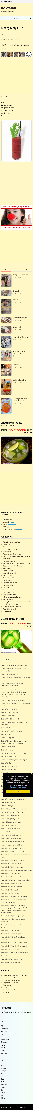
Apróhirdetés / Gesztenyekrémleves (13, 848)
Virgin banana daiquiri (10, 983)
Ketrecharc (4, 1084)
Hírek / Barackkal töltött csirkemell (12, 842)
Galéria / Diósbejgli (7, 806)
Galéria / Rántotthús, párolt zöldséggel (14, 760)
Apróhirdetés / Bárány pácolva (11, 883)
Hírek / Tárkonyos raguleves (10, 819)
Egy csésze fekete (9, 592)
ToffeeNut (16, 364)
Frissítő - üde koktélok (10, 604)
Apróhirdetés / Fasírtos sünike (11, 864)
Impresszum (4, 1107)
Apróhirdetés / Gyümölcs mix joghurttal (14, 896)
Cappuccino (16, 291)
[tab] (6, 270)
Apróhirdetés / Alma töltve (9, 956)
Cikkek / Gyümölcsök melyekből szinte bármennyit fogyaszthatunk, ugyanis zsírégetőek (14, 694)
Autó (2, 1095)
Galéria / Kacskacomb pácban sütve (13, 799)
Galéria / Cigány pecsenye (9, 712)
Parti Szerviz (5, 1031)
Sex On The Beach (9, 990)
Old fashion (7, 587)
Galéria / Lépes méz (7, 734)
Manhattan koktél (9, 578)
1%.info (3, 1048)
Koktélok (8, 7)
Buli (2, 1034)
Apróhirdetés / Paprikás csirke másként (14, 946)
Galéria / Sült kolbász (8, 716)
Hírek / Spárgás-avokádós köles (11, 845)
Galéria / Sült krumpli (8, 802)
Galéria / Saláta (6, 763)
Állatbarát (4, 1042)
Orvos (3, 1093)
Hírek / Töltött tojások (8, 832)
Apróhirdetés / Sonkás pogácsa (11, 959)
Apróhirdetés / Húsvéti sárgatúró (12, 934)
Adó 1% (3, 1026)
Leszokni (4, 1068)
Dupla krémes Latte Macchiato (13, 566)
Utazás (3, 1050)
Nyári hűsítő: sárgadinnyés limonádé (15, 975)
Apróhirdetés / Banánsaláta (10, 890)
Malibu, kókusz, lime (19, 380)
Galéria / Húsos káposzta (9, 766)
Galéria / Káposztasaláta (9, 756)
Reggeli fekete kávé (9, 609)
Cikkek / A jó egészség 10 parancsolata (13, 689)
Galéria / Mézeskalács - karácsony (12, 731)
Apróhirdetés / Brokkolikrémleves (12, 867)
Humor (3, 1045)
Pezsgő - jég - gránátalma (21, 275)
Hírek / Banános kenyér (8, 825)
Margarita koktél (8, 585)
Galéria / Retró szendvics (9, 709)
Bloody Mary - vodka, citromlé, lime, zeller (17, 602)
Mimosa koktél (8, 575)
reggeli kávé (7, 611)
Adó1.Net (4, 1053)
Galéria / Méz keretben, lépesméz (12, 812)
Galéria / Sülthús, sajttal (9, 770)
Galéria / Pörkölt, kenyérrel (10, 719)
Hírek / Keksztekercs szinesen (11, 822)
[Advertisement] (16, 76)
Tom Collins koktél (9, 573)
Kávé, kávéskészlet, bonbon (12, 597)
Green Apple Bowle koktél (12, 980)
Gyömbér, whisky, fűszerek (12, 607)
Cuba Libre (6, 987)
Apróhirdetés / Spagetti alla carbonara (13, 851)
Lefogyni (3, 1071)
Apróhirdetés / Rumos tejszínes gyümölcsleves (16, 870)
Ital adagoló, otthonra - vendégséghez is (20, 352)
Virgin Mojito (7, 568)
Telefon (3, 1098)
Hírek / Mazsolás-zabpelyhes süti (12, 838)
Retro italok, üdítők (9, 590)
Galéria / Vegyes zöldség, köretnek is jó (14, 809)
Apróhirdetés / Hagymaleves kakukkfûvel (14, 952)
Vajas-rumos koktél (9, 978)
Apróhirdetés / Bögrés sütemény (11, 887)
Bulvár (3, 1090)
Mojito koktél (7, 580)
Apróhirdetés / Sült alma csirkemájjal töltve (15, 880)
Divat (2, 1079)
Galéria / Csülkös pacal (8, 728)
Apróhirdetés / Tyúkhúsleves (10, 930)
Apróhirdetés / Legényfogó (10, 949)
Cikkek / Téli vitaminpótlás (9, 674)
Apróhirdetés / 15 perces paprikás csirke (14, 943)
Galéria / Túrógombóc (8, 738)
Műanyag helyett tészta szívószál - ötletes (20, 400)
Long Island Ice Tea (12, 529)
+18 (2, 1076)
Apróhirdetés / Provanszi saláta (11, 877)
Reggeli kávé (17, 327)
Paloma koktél (8, 571)
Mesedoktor (4, 1029)
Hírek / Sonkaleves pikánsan (10, 829)
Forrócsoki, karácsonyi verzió (22, 337)
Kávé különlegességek (20, 318)
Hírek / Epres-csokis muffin (10, 815)
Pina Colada (7, 985)
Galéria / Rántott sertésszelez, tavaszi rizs (14, 753)
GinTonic (15, 300)
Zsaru (2, 1082)
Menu (16, 18)
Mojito (10, 524)
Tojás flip (6, 992)
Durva (3, 1087)
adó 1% (3, 1065)
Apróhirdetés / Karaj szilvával (10, 962)
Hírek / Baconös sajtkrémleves (11, 835)
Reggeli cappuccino (9, 595)
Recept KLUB (5, 1039)
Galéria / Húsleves (7, 750)
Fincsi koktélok (8, 599)
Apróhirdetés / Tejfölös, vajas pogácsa (13, 916)
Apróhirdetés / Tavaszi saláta (10, 874)
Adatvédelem (13, 1107)
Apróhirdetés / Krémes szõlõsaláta (12, 860)
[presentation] (6, 270)
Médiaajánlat (21, 1107)
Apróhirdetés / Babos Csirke (10, 893)
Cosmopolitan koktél (10, 583)
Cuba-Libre (8, 522)
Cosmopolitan (10, 520)
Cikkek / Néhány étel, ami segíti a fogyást (14, 665)
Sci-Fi (2, 1037)
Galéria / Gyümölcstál (8, 747)
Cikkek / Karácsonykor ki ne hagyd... (13, 700)
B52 (6, 527)
